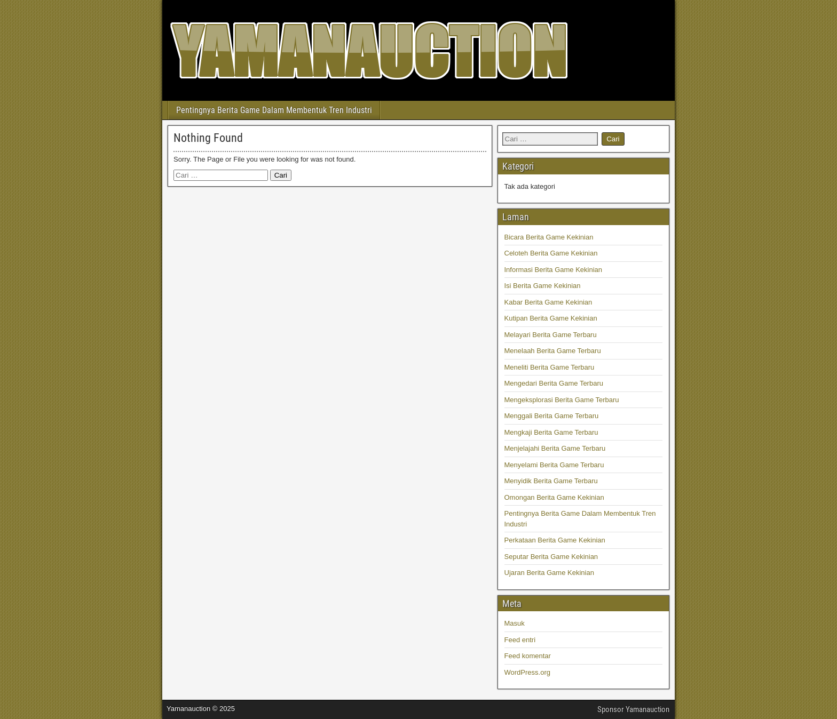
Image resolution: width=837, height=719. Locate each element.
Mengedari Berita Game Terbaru (553, 383)
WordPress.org (527, 672)
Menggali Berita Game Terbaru (551, 416)
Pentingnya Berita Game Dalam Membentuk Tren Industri (274, 110)
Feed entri (520, 640)
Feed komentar (527, 656)
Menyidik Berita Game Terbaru (551, 481)
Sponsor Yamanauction (633, 709)
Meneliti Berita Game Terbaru (549, 367)
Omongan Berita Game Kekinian (554, 497)
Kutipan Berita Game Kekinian (550, 318)
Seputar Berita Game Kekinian (551, 557)
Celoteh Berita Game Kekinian (551, 253)
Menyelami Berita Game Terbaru (554, 465)
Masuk (514, 623)
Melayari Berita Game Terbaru (550, 335)
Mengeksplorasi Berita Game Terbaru (561, 400)
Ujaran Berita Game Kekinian (549, 573)
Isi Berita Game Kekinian (542, 286)
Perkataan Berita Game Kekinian (554, 540)
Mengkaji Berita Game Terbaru (551, 432)
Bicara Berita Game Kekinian (549, 237)
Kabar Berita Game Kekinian (548, 302)
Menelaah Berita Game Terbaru (552, 351)
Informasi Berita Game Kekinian (553, 270)
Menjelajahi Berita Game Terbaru (555, 448)
